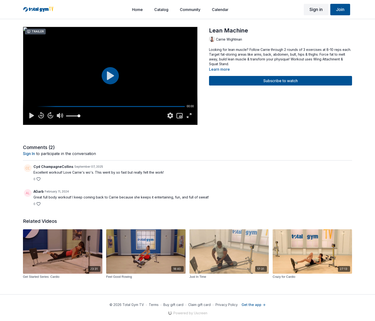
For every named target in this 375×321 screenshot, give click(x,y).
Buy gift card (173, 305)
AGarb (38, 191)
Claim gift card (199, 305)
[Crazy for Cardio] (312, 276)
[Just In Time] (229, 276)
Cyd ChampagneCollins (53, 167)
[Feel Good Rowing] (146, 276)
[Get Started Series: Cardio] (62, 276)
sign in (29, 153)
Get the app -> (253, 305)
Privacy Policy (226, 305)
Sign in (316, 9)
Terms (154, 305)
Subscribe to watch (280, 80)
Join (340, 9)
